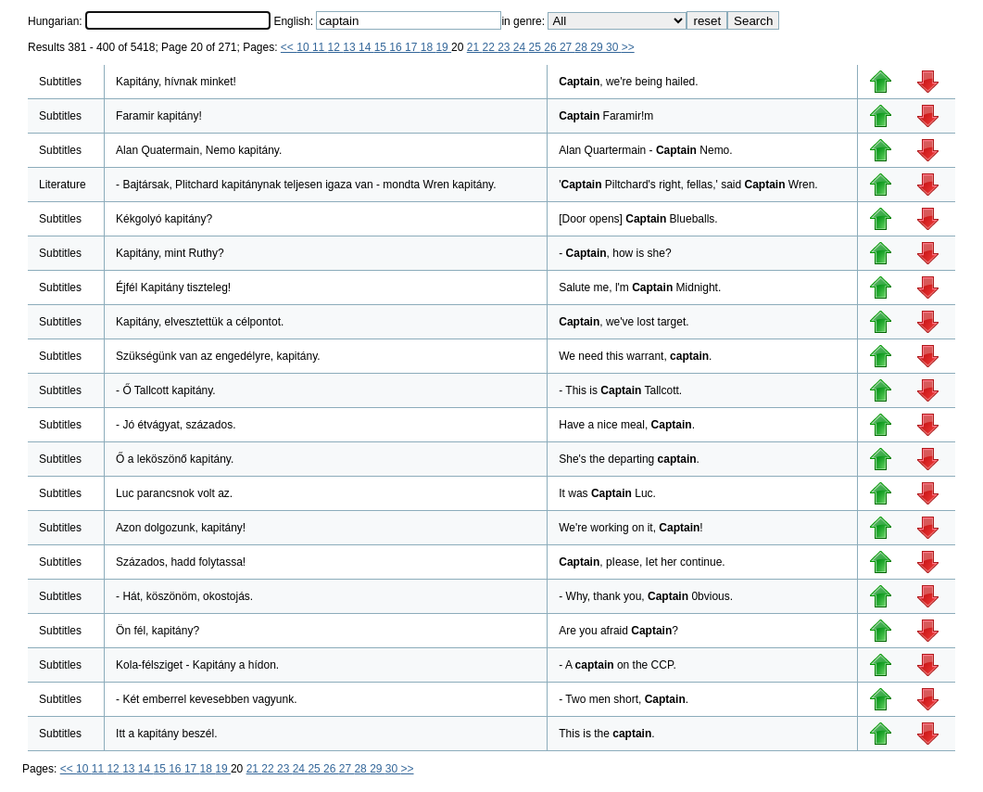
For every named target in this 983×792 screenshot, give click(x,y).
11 (320, 47)
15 (382, 47)
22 (490, 47)
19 (443, 47)
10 (304, 47)
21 (475, 47)
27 (567, 47)
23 (505, 47)
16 (397, 47)
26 (552, 47)
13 (351, 47)
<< (288, 47)
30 (614, 47)
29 (598, 47)
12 (336, 47)
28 (583, 47)
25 (537, 47)
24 (521, 47)
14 (366, 47)
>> (628, 47)
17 (413, 47)
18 (428, 47)
